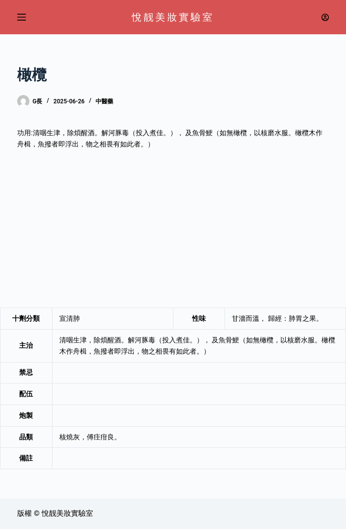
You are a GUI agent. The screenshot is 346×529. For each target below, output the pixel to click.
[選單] (21, 17)
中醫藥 (104, 101)
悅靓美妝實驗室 (173, 17)
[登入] (325, 17)
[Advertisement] (173, 228)
